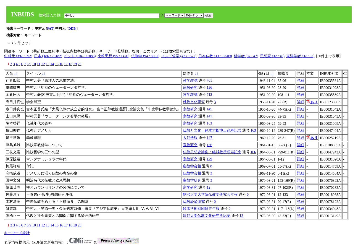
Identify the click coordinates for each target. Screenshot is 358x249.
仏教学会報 (192, 173)
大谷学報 (190, 138)
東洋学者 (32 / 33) (300, 56)
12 (43, 64)
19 (75, 64)
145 (209, 109)
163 (209, 123)
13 (47, 64)
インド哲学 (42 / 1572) (179, 56)
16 (61, 64)
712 (209, 94)
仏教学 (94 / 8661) (145, 56)
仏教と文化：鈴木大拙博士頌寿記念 (212, 130)
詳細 (300, 80)
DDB (72, 28)
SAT (50, 28)
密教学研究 (192, 180)
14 (52, 64)
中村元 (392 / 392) (18, 56)
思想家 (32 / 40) (272, 56)
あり (312, 102)
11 (38, 64)
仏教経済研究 (194, 201)
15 (56, 64)
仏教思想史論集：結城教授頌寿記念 (212, 152)
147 (209, 116)
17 (66, 64)
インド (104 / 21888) (80, 56)
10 (34, 64)
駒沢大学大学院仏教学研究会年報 (210, 194)
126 (209, 87)
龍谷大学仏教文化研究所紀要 (206, 216)
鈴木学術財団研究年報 (201, 208)
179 (209, 159)
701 (209, 80)
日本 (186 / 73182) (48, 56)
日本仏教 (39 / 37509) (215, 56)
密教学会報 (192, 166)
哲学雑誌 (190, 80)
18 (70, 64)
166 (209, 145)
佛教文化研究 (194, 102)
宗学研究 (190, 187)
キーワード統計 (17, 233)
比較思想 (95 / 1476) (113, 56)
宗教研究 (190, 87)
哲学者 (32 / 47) (246, 56)
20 (79, 64)
